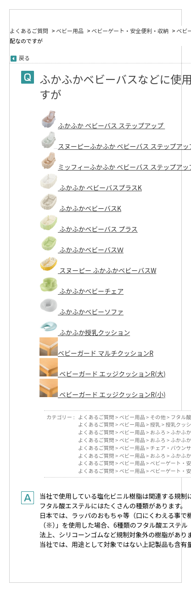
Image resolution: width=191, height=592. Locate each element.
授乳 (155, 424)
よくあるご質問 (29, 30)
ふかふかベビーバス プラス (98, 228)
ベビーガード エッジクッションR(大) (102, 373)
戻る (24, 58)
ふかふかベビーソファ (81, 311)
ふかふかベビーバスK (90, 208)
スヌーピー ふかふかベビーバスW (107, 270)
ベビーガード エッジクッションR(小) (102, 394)
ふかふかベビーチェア (81, 291)
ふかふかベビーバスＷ (91, 249)
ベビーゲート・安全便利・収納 (130, 30)
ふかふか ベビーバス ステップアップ (110, 125)
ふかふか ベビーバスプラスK (100, 187)
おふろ (158, 432)
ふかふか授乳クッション (84, 332)
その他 (158, 417)
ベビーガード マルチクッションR (96, 353)
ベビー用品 (70, 30)
